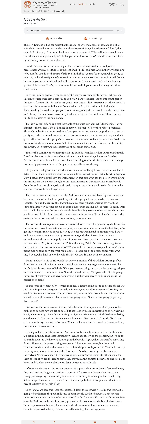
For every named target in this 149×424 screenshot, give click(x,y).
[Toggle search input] (122, 4)
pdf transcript (93, 38)
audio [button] (82, 4)
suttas (72, 4)
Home (26, 11)
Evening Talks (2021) (40, 11)
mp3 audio (54, 38)
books (92, 4)
